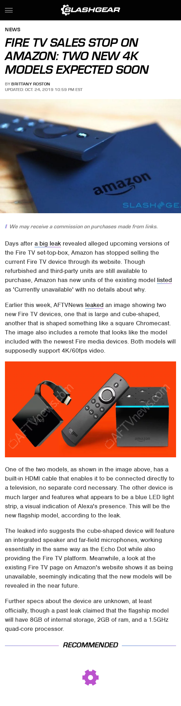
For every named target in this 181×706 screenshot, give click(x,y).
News (12, 30)
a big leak (48, 243)
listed (164, 280)
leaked (94, 305)
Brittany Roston (30, 83)
